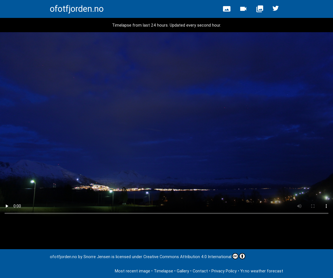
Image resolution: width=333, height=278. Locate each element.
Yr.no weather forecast (261, 271)
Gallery (183, 271)
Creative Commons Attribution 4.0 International (194, 256)
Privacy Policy (224, 271)
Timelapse (163, 271)
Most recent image (132, 271)
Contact (200, 271)
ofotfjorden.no (77, 9)
